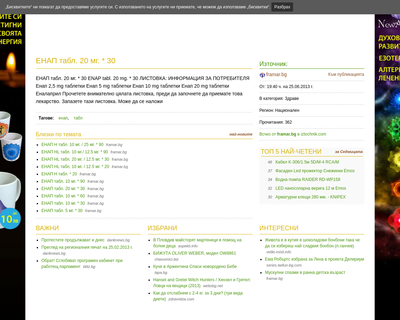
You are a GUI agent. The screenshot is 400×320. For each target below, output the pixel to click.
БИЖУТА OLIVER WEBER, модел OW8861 (194, 253)
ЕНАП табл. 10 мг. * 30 (63, 203)
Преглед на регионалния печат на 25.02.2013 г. (87, 247)
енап (63, 118)
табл (78, 118)
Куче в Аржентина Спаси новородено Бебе (195, 266)
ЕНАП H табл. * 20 (59, 174)
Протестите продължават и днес (73, 240)
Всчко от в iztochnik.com (293, 134)
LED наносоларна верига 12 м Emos (311, 188)
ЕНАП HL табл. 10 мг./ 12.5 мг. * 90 (75, 152)
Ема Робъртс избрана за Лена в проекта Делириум (314, 259)
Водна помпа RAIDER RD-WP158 (308, 179)
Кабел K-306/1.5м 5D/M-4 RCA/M (307, 162)
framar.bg (276, 74)
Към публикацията (346, 74)
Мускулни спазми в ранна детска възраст (305, 272)
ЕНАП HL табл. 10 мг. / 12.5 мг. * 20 (75, 166)
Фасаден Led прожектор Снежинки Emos (315, 170)
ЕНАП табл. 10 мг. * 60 (63, 196)
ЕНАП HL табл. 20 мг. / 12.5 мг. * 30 (75, 159)
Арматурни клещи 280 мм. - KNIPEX (311, 197)
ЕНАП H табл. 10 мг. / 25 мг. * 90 (73, 144)
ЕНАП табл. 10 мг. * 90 (63, 181)
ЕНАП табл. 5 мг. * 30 (62, 210)
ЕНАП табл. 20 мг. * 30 (76, 60)
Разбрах (282, 7)
